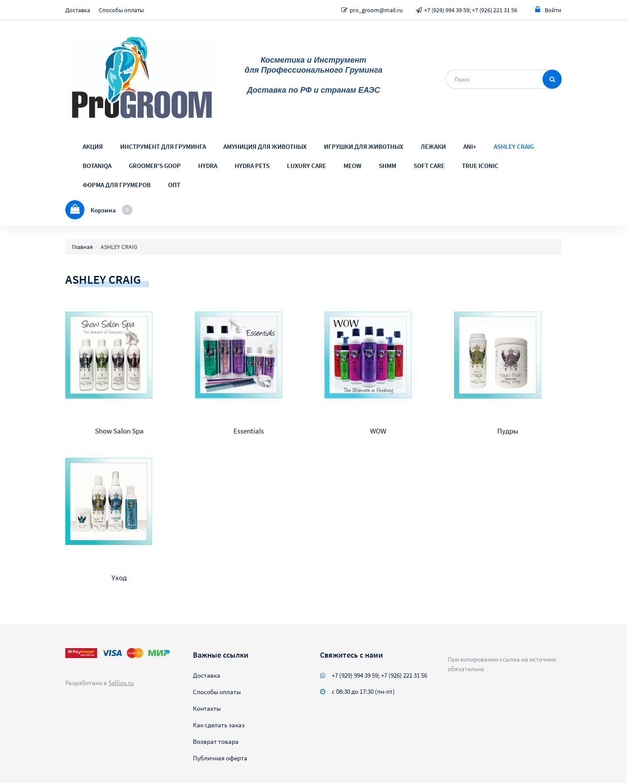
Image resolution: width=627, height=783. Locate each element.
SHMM (387, 165)
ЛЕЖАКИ (433, 146)
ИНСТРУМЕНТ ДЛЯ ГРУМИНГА (163, 146)
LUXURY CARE (306, 165)
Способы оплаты (121, 10)
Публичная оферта (220, 758)
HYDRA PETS (252, 165)
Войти (548, 10)
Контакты (207, 708)
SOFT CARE (429, 165)
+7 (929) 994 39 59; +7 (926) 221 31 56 (470, 10)
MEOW (352, 165)
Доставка (77, 10)
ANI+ (469, 146)
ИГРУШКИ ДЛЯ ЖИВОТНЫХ (363, 146)
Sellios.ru (121, 683)
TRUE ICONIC (480, 165)
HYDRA (207, 165)
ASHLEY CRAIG (514, 146)
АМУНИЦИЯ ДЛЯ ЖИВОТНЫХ (265, 146)
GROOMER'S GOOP (155, 165)
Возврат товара (216, 741)
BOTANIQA (97, 165)
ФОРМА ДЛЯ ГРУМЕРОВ (117, 185)
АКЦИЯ (93, 146)
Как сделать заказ (219, 725)
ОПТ (174, 185)
